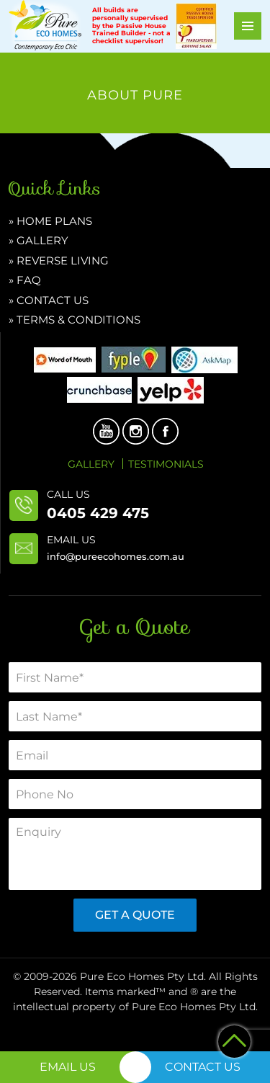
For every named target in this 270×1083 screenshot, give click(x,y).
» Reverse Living (59, 260)
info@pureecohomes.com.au (115, 556)
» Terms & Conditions (74, 319)
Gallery (91, 464)
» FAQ (25, 280)
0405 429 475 (98, 513)
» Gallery (38, 240)
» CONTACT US (49, 300)
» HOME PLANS (50, 221)
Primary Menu (247, 26)
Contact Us (202, 1067)
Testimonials (166, 464)
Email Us (68, 1067)
